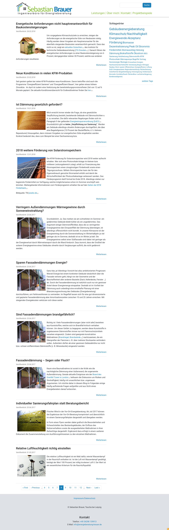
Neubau (112, 67)
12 (81, 487)
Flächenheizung (145, 69)
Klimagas (145, 65)
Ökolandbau (132, 74)
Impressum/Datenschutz (84, 498)
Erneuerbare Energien (135, 62)
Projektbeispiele (142, 13)
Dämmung (114, 53)
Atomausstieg (128, 50)
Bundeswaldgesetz (116, 76)
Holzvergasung (137, 72)
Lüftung (149, 67)
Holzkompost (147, 72)
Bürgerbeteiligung (125, 72)
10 (70, 487)
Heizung (140, 50)
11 (75, 487)
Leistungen (98, 13)
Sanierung (113, 56)
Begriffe (136, 59)
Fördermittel (115, 50)
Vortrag (143, 59)
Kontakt (126, 13)
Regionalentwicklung (132, 69)
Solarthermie (113, 72)
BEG (146, 53)
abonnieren (168, 529)
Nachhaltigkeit (137, 34)
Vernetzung (133, 65)
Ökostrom (138, 53)
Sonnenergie (114, 62)
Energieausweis (118, 69)
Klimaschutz (118, 34)
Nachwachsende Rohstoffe (118, 65)
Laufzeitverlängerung (144, 74)
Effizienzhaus (129, 67)
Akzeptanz (134, 38)
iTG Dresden (81, 50)
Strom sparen (120, 67)
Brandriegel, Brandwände (70, 337)
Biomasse (128, 42)
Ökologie (124, 62)
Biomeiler (112, 74)
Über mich (113, 13)
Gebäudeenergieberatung (126, 29)
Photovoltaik (114, 59)
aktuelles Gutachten (74, 47)
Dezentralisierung (119, 46)
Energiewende (118, 38)
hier (90, 90)
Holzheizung (123, 56)
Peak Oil (133, 46)
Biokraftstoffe (126, 53)
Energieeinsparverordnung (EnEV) (85, 121)
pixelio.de (34, 193)
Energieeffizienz (140, 67)
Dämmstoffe (134, 56)
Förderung (115, 42)
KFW (142, 56)
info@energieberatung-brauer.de (88, 524)
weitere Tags (147, 81)
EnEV (111, 69)
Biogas (139, 65)
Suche (147, 5)
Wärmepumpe (126, 59)
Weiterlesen (101, 65)
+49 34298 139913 (88, 521)
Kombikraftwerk (121, 74)
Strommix (144, 46)
